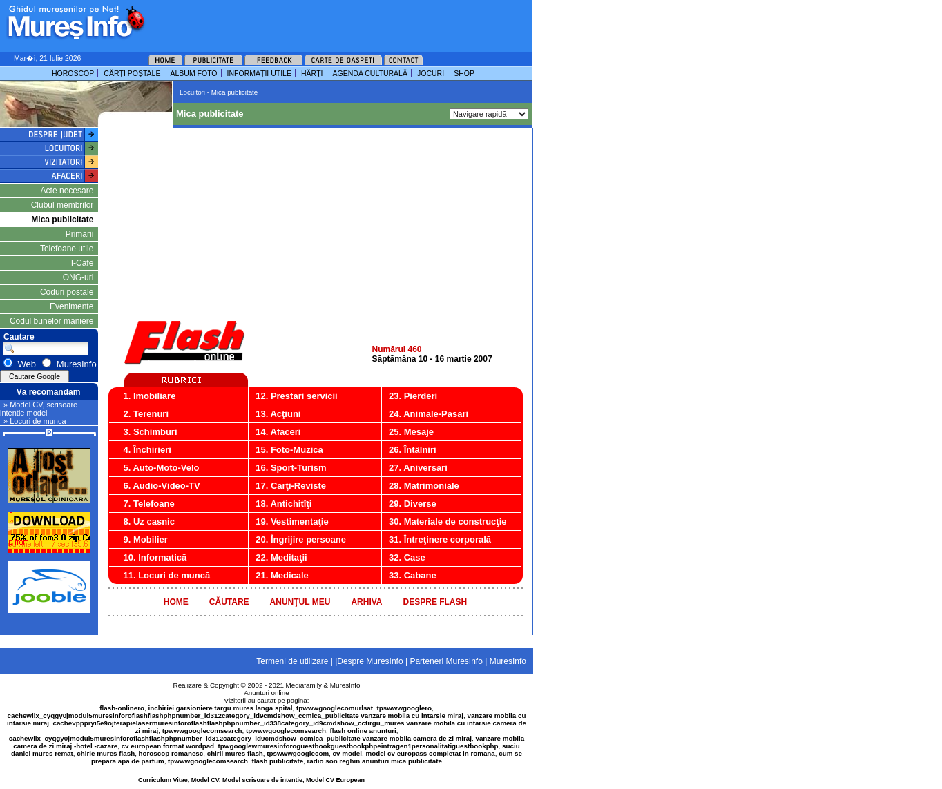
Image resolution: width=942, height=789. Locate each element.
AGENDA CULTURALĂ (370, 73)
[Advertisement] (320, 20)
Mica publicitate (62, 219)
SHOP (464, 73)
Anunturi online (266, 693)
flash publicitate (278, 761)
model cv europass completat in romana (429, 753)
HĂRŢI (312, 73)
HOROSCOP (73, 73)
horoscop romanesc (171, 753)
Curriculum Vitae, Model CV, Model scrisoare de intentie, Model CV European (251, 780)
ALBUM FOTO (193, 73)
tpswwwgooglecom (298, 753)
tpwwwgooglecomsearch (202, 730)
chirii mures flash (235, 753)
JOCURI (430, 73)
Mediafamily (304, 685)
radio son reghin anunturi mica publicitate (374, 761)
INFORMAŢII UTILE (259, 73)
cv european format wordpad (168, 746)
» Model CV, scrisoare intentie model (38, 408)
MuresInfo (345, 685)
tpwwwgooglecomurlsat (334, 708)
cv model (347, 753)
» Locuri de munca (34, 421)
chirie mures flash (106, 753)
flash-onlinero (121, 708)
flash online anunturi (362, 730)
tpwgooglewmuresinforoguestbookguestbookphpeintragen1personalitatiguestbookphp (358, 746)
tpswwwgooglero (404, 708)
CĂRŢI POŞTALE (132, 73)
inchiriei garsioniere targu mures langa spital (220, 708)
